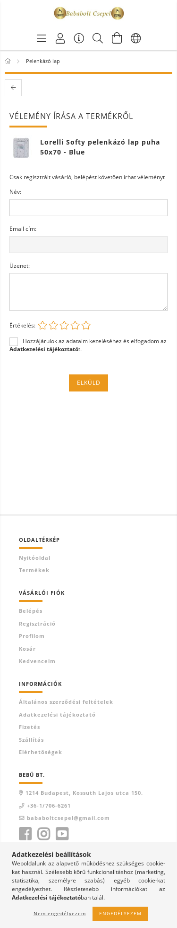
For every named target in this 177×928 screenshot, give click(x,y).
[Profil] (60, 38)
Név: (15, 192)
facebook (25, 834)
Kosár (27, 648)
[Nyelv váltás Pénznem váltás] (135, 38)
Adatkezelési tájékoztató (57, 714)
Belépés (30, 610)
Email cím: (22, 229)
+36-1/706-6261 (49, 805)
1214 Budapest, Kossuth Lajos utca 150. (84, 792)
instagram (43, 834)
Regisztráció (37, 623)
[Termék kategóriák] (41, 38)
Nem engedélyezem (60, 913)
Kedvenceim (37, 660)
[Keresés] (98, 38)
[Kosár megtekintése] (117, 38)
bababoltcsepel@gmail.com (68, 817)
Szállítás (31, 739)
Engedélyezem (120, 913)
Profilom (32, 635)
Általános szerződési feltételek (66, 701)
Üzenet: (19, 266)
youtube (62, 834)
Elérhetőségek (40, 751)
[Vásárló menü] (79, 38)
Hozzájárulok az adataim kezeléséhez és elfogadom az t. (88, 345)
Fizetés (29, 726)
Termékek (34, 569)
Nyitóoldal (35, 557)
